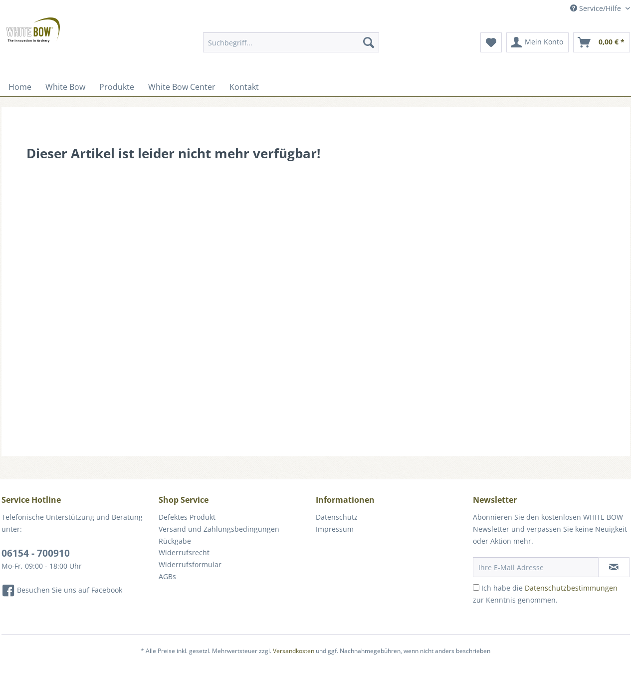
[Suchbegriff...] (291, 42)
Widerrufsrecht (184, 552)
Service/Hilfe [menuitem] (596, 8)
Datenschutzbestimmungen (571, 588)
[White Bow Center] (181, 86)
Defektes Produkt (187, 517)
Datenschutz (337, 517)
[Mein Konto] (537, 42)
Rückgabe (175, 541)
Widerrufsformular (190, 564)
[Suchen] (368, 42)
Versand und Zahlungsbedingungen (219, 529)
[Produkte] (116, 86)
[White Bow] (65, 86)
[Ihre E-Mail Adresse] (536, 567)
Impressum (335, 529)
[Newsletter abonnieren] (614, 567)
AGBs (167, 576)
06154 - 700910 (35, 553)
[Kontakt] (244, 86)
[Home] (19, 86)
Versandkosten (293, 651)
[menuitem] (291, 47)
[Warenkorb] (601, 42)
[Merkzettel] (491, 42)
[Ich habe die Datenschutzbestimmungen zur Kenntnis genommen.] (476, 587)
